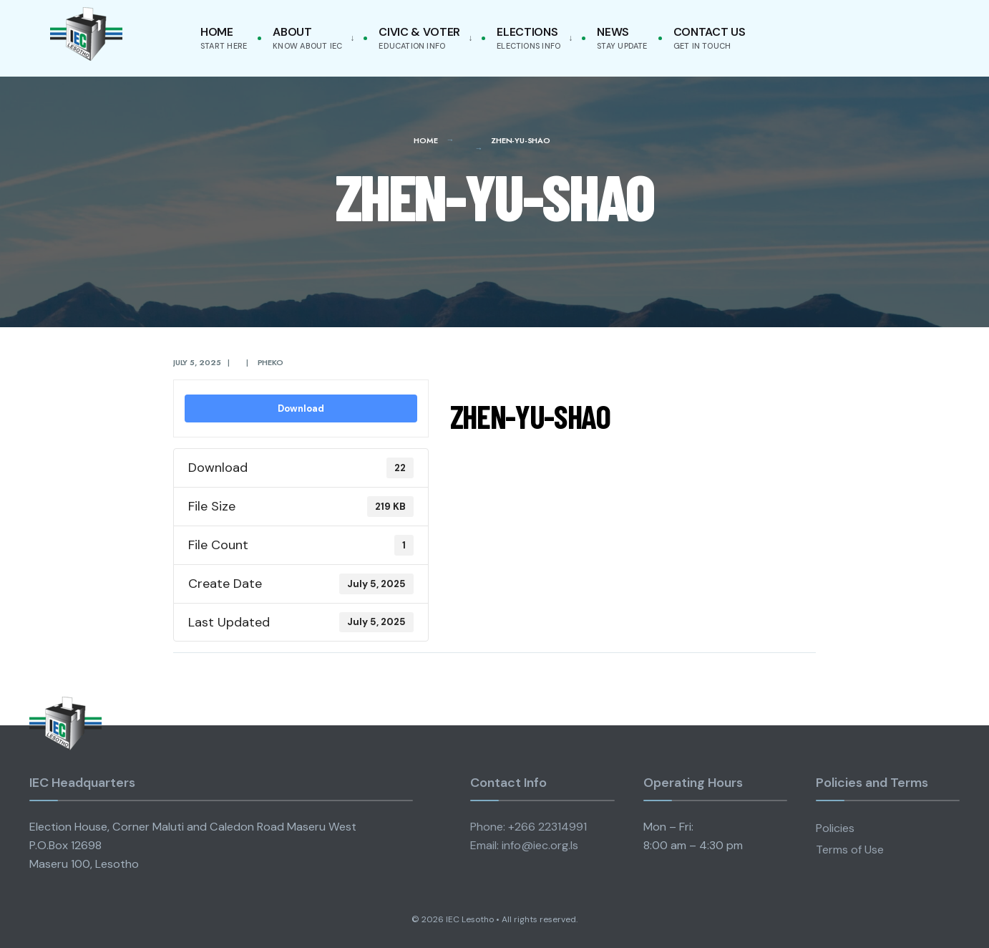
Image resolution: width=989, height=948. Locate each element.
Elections (528, 37)
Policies (835, 828)
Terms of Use (850, 849)
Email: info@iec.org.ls (524, 845)
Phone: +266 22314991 (528, 826)
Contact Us (709, 37)
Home (223, 37)
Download (301, 408)
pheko (270, 362)
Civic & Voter (419, 37)
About (307, 37)
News (622, 37)
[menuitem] (311, 38)
